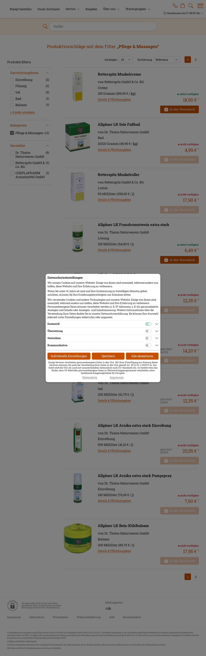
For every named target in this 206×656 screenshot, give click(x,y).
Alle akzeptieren (142, 356)
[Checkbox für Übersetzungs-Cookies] (148, 331)
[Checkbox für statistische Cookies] (148, 338)
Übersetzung (55, 331)
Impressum (117, 377)
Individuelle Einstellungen (69, 356)
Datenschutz (89, 377)
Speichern (108, 356)
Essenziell (53, 323)
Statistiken (54, 338)
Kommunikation (57, 345)
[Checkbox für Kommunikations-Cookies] (148, 345)
